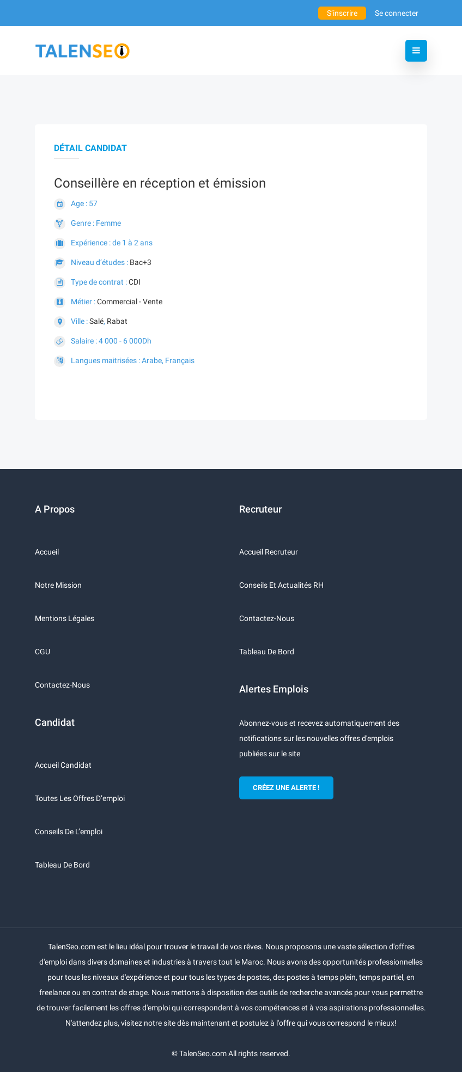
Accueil (47, 551)
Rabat (117, 321)
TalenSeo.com (203, 1053)
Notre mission (58, 585)
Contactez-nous (62, 684)
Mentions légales (64, 618)
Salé (96, 321)
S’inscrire (342, 13)
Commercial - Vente (129, 301)
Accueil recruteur (268, 551)
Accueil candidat (63, 765)
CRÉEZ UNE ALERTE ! (286, 788)
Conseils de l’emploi (68, 831)
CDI (135, 282)
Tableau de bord (62, 864)
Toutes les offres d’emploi (80, 798)
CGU (42, 651)
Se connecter (396, 13)
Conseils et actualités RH (281, 585)
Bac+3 (140, 262)
